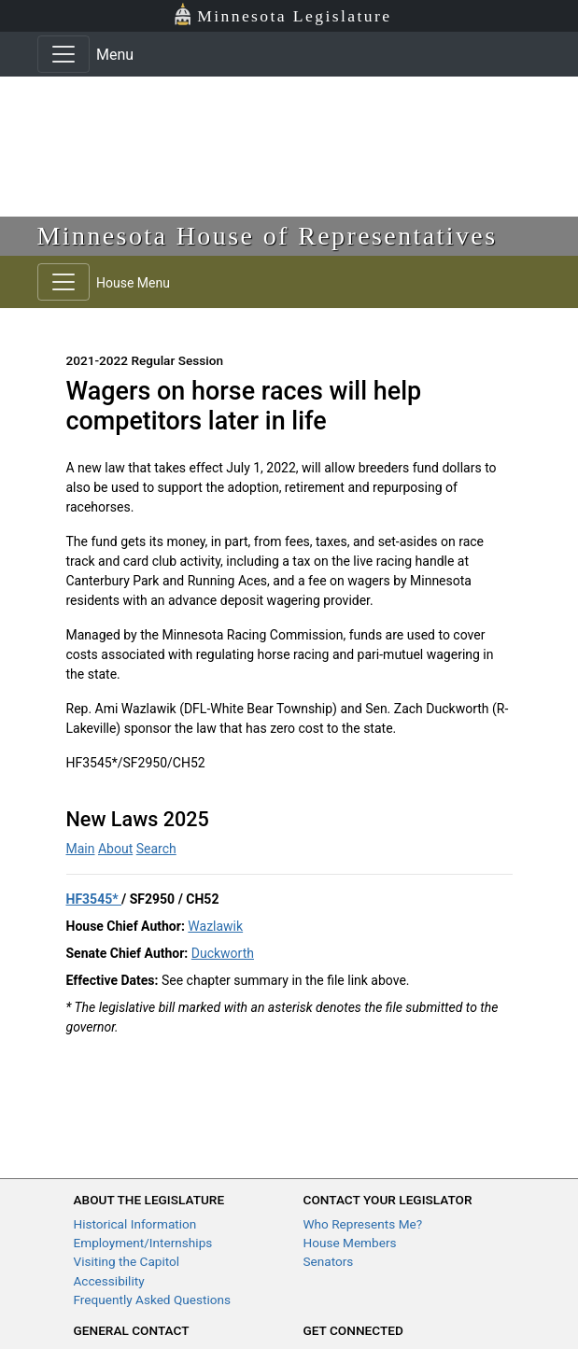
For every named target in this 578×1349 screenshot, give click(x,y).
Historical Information (135, 1223)
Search (156, 848)
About (115, 848)
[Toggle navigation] (63, 54)
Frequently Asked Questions (153, 1299)
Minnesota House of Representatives (267, 235)
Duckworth (222, 953)
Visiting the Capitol (127, 1261)
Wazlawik (215, 926)
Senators (328, 1261)
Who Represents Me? (363, 1223)
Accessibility (109, 1280)
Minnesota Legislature (282, 14)
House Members (350, 1242)
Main (80, 848)
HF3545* (94, 899)
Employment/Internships (143, 1242)
